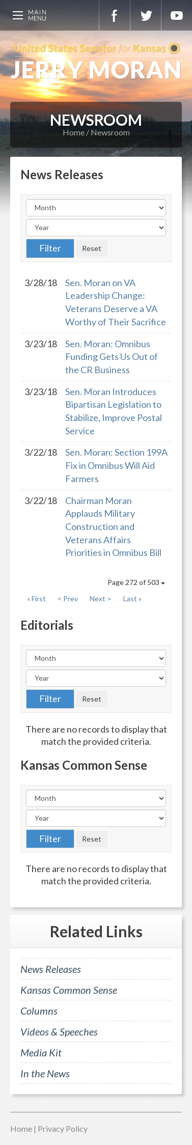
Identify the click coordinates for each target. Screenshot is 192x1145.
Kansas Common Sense (68, 990)
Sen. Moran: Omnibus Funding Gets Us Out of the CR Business (111, 356)
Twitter (145, 15)
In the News (45, 1073)
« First (36, 598)
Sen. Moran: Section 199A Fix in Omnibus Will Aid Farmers (116, 465)
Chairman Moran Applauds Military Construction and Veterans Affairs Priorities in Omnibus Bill (113, 526)
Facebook (114, 15)
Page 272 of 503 (136, 582)
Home (74, 132)
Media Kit (41, 1052)
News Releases (50, 969)
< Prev (68, 598)
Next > (101, 598)
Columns (39, 1010)
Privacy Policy (63, 1128)
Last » (132, 598)
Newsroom (110, 132)
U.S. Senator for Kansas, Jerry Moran (96, 61)
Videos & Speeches (59, 1031)
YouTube (176, 15)
